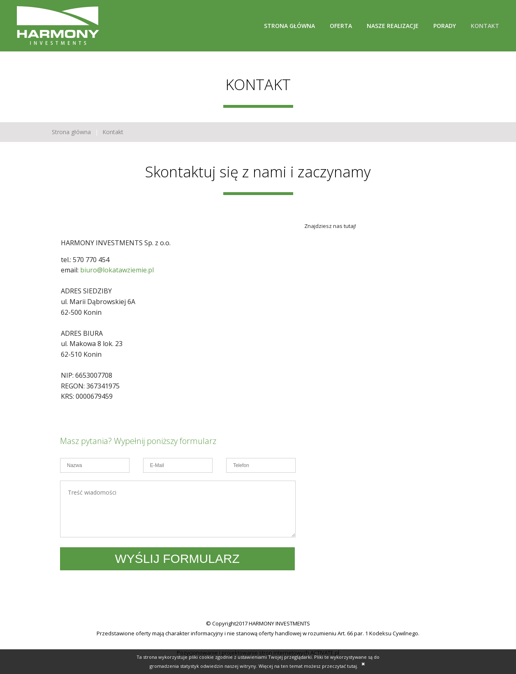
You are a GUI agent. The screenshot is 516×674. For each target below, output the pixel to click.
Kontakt (485, 26)
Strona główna (289, 26)
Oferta (341, 26)
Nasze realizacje (393, 26)
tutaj (352, 666)
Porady (444, 26)
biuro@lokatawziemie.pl (117, 269)
